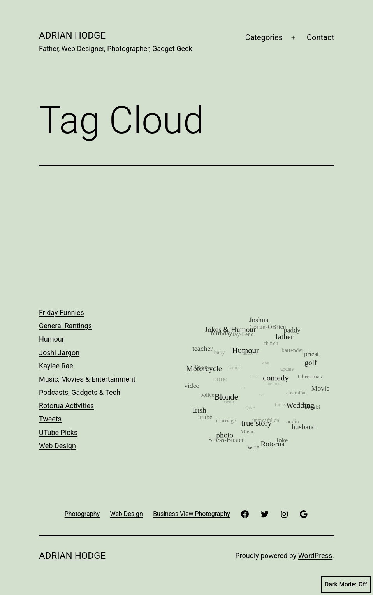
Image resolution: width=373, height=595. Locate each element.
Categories (264, 37)
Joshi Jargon (59, 353)
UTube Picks (58, 432)
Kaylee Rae (56, 366)
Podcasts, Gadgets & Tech (79, 392)
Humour (51, 339)
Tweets (50, 419)
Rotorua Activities (66, 405)
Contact (320, 37)
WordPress (315, 555)
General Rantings (65, 326)
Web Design (57, 446)
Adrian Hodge (72, 35)
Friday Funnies (61, 312)
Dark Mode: (346, 584)
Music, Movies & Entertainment (87, 379)
